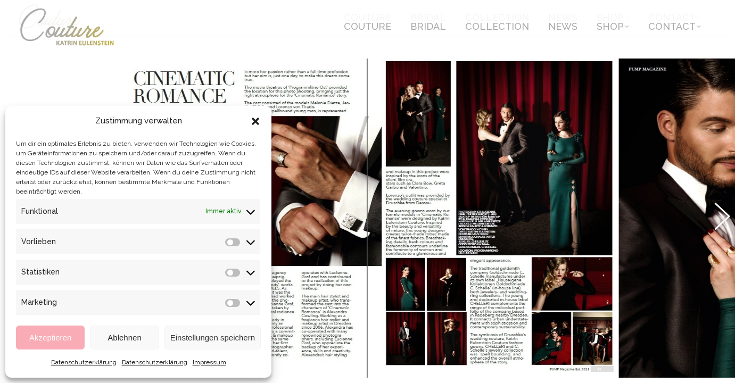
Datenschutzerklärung (84, 362)
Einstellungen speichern (212, 337)
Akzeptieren (50, 337)
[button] (255, 121)
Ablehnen (124, 337)
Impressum (209, 362)
